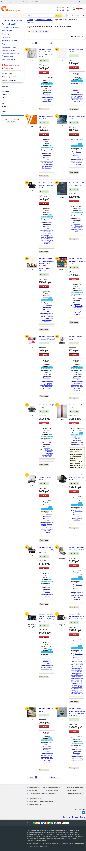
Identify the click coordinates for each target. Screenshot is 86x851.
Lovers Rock (79, 678)
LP (32, 31)
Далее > (53, 43)
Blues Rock (75, 668)
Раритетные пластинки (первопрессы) (10, 55)
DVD (40, 31)
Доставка (74, 2)
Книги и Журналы (8, 59)
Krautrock (73, 678)
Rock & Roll (79, 99)
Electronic (49, 99)
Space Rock (75, 692)
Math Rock (74, 680)
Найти (58, 15)
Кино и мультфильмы (10, 40)
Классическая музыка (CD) (12, 27)
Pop (48, 235)
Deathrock (73, 671)
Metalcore (44, 235)
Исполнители (7, 73)
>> (59, 43)
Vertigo (49, 90)
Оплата (81, 2)
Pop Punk (47, 237)
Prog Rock (79, 682)
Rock (49, 101)
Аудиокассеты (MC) (9, 50)
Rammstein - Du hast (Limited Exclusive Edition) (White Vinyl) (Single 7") (76, 616)
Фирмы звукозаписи (9, 77)
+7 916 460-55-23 (62, 10)
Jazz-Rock (78, 676)
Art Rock (80, 666)
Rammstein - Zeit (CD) (75, 336)
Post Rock (73, 682)
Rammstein (79, 87)
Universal (48, 153)
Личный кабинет (77, 16)
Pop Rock (46, 238)
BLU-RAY (45, 31)
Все (29, 31)
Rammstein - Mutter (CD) (46, 708)
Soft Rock (78, 164)
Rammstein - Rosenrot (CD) (77, 116)
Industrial (45, 101)
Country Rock (78, 670)
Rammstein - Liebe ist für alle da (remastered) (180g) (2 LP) (47, 550)
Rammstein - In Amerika (76, 405)
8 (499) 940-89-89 (40, 840)
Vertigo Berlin (48, 222)
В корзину (44, 72)
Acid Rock (79, 661)
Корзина (80, 9)
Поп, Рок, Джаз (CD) (9, 24)
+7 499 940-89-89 (62, 7)
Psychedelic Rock (75, 683)
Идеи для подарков (9, 80)
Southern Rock (78, 690)
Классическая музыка (37, 793)
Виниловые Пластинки (37, 787)
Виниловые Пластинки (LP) (12, 21)
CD (36, 31)
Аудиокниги (6, 44)
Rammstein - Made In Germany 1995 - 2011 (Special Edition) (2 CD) (45, 52)
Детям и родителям (9, 47)
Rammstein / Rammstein (77, 442)
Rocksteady (77, 101)
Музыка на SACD (8, 31)
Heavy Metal (74, 229)
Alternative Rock (75, 663)
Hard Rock (74, 162)
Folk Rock (79, 671)
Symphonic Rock (78, 693)
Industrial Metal (46, 233)
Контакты (66, 2)
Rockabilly (77, 98)
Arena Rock (74, 666)
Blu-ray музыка (7, 34)
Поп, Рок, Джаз (34, 790)
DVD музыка (6, 37)
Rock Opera (45, 166)
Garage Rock (75, 673)
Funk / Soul (79, 383)
